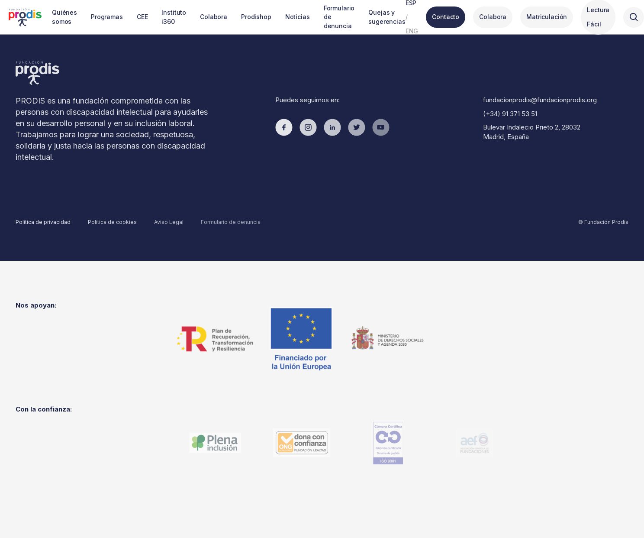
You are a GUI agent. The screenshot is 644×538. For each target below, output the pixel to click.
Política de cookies (112, 222)
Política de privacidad (43, 222)
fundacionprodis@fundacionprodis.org (540, 100)
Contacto (445, 16)
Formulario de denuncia (231, 222)
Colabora (492, 16)
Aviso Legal (169, 222)
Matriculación (546, 16)
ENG (412, 31)
